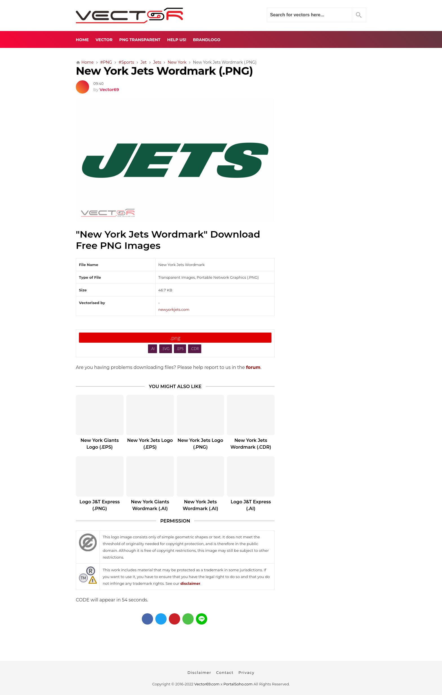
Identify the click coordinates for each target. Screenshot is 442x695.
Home (82, 39)
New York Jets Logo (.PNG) (200, 444)
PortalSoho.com (238, 684)
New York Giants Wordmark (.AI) (150, 505)
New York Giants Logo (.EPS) (100, 444)
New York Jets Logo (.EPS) (150, 444)
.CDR (195, 348)
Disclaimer (199, 672)
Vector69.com (206, 684)
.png (175, 337)
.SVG (166, 348)
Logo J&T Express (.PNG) (99, 505)
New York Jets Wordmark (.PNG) (164, 71)
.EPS (180, 348)
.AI (153, 348)
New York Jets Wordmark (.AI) (200, 505)
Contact (225, 672)
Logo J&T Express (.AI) (251, 505)
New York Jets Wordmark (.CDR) (251, 444)
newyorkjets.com (173, 309)
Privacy (246, 672)
